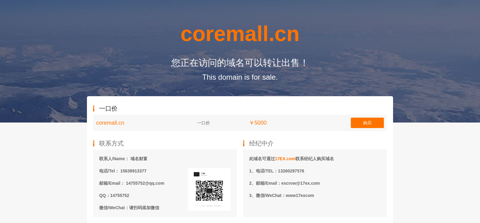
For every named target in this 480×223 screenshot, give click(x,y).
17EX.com (285, 158)
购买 (367, 122)
